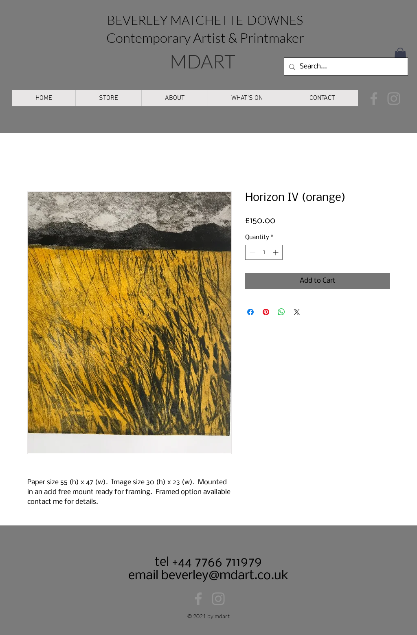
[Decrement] (251, 252)
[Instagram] (393, 98)
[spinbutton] (264, 252)
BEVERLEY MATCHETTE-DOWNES (205, 20)
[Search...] (345, 66)
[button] (400, 55)
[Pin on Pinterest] (266, 312)
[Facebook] (373, 98)
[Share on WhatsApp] (281, 312)
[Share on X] (297, 312)
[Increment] (276, 252)
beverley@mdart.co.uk (224, 575)
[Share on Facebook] (250, 312)
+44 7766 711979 (215, 562)
